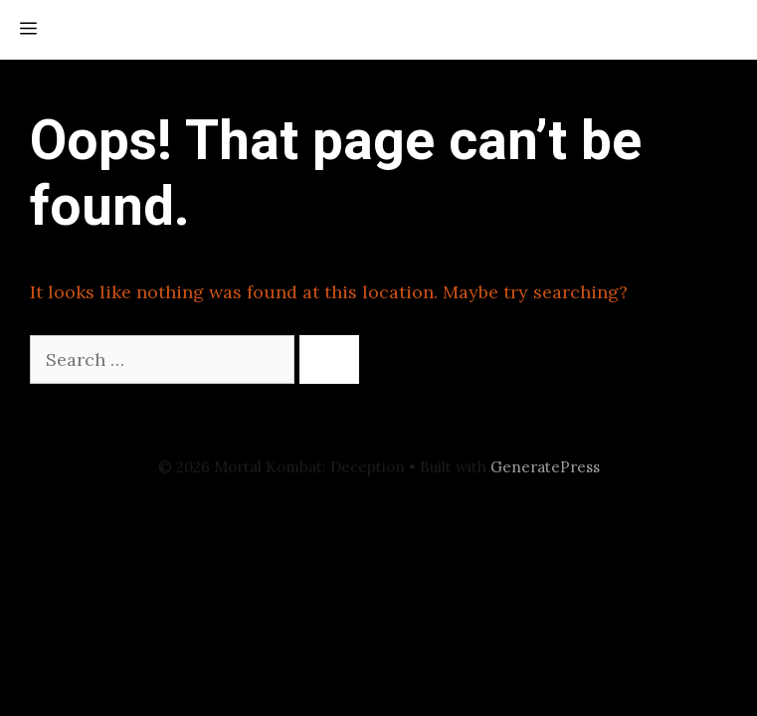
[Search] (329, 359)
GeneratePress (545, 466)
